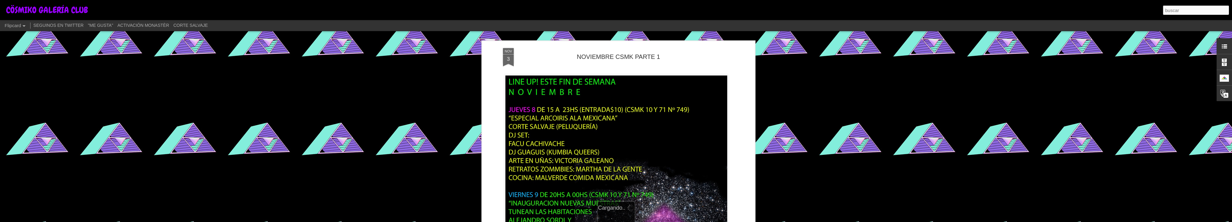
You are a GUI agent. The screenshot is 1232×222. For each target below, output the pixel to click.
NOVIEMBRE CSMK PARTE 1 (618, 46)
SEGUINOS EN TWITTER (58, 25)
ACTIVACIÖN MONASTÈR (143, 25)
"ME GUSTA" (100, 25)
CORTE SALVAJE (190, 25)
